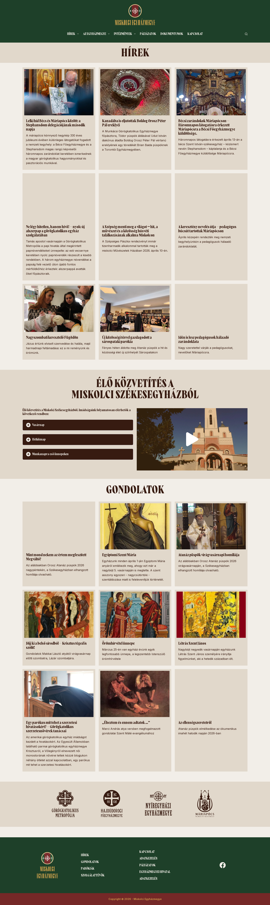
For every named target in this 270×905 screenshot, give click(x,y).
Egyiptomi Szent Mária (119, 555)
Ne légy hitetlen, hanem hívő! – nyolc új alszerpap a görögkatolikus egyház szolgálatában (55, 231)
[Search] (246, 34)
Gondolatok (90, 862)
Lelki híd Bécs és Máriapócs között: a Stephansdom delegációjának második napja (55, 125)
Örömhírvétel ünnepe (118, 643)
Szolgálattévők (92, 875)
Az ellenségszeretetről (194, 723)
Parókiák (87, 868)
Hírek (73, 34)
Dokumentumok (171, 34)
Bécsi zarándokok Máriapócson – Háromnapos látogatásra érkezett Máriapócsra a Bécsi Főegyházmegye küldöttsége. (206, 127)
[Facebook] (223, 865)
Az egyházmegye (97, 34)
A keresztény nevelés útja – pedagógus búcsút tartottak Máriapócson (207, 229)
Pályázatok (148, 34)
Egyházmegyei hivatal (154, 872)
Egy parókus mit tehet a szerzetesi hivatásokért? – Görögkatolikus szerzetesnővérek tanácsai (51, 727)
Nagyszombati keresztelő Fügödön (52, 337)
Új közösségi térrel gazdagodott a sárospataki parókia (127, 339)
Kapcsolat (195, 34)
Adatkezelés (148, 858)
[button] (78, 425)
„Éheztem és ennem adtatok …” (126, 723)
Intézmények (125, 34)
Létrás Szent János (192, 643)
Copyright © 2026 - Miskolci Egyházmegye (135, 898)
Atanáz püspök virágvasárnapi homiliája (208, 555)
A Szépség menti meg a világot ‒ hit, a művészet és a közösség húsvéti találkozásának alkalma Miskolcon (130, 231)
